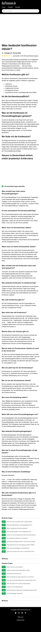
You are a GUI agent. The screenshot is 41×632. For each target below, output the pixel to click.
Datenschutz (20, 620)
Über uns (20, 617)
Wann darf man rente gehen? (15, 567)
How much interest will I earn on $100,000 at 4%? (20, 551)
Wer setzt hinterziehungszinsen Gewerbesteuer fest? (21, 580)
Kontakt (17, 7)
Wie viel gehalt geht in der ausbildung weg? (19, 531)
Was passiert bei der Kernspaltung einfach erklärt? (21, 545)
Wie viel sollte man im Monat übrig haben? (18, 583)
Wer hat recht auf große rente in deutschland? (19, 521)
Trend (3, 7)
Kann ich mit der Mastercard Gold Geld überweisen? (21, 535)
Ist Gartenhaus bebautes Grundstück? (17, 538)
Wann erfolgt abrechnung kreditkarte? (17, 528)
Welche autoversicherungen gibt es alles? (18, 570)
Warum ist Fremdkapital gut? (15, 587)
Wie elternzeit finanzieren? (14, 573)
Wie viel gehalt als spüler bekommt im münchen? (20, 577)
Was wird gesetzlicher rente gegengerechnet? (19, 525)
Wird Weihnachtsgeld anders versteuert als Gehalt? (21, 541)
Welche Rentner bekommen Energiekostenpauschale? (22, 590)
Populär (10, 7)
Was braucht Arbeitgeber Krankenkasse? (18, 548)
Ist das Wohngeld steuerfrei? (15, 593)
